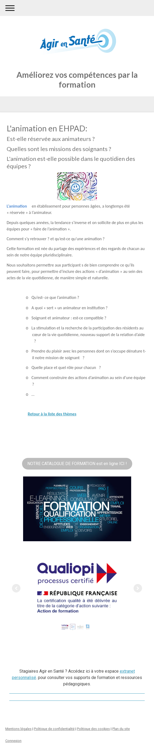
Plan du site (121, 729)
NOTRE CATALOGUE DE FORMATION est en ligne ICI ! (77, 463)
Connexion (13, 741)
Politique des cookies (93, 729)
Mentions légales (18, 729)
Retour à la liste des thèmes (52, 413)
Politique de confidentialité (54, 729)
